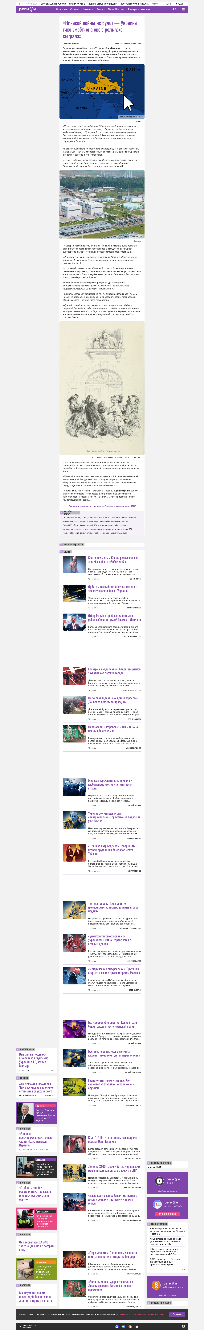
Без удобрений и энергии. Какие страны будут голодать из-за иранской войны (113, 1024)
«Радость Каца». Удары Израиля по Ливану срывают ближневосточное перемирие (110, 1285)
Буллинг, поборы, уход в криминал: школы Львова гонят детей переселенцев (114, 1053)
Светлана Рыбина (71, 44)
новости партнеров (73, 544)
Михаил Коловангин (132, 637)
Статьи (75, 9)
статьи (67, 551)
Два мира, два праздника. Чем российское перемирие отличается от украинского (36, 1087)
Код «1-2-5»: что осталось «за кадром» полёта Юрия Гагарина (112, 1139)
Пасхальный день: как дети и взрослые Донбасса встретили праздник (113, 700)
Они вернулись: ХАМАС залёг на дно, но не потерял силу (36, 1246)
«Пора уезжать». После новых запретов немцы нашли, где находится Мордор (112, 1254)
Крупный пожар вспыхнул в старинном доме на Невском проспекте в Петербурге (44, 1221)
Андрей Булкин (134, 805)
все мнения (49, 1096)
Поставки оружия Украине (134, 4)
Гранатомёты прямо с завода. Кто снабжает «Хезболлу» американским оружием (111, 1084)
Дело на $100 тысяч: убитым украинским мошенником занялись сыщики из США (114, 1168)
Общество (40, 1159)
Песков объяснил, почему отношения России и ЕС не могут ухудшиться (45, 1115)
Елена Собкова (134, 719)
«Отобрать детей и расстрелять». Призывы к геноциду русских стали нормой (35, 1193)
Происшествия (42, 1211)
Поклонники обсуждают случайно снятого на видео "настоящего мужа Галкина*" (100, 517)
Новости (61, 9)
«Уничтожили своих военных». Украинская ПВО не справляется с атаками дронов (109, 940)
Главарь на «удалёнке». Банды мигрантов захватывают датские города (114, 671)
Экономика (41, 1262)
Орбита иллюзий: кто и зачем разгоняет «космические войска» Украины (112, 588)
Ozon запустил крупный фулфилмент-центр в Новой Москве (43, 1271)
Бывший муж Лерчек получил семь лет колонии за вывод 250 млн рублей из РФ (45, 1169)
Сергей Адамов (134, 961)
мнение (24, 1078)
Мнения (88, 9)
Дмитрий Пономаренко (130, 928)
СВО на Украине (77, 4)
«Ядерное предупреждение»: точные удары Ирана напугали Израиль (35, 1139)
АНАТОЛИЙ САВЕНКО (27, 1096)
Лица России (116, 9)
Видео (100, 9)
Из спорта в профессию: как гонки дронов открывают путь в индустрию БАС (97, 529)
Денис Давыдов (134, 608)
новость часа (27, 1049)
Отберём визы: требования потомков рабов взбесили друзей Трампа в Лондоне (114, 617)
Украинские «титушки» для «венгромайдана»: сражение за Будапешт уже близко (114, 817)
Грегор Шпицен (134, 1274)
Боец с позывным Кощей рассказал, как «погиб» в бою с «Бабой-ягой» (113, 559)
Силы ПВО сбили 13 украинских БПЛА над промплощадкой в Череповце (96, 525)
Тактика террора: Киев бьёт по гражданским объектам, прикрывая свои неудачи (113, 907)
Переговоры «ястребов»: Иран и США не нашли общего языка (113, 729)
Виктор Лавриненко (132, 690)
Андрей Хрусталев (133, 1072)
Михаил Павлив (134, 838)
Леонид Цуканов (133, 748)
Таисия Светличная (132, 1188)
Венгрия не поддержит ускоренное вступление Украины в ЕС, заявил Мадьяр (33, 1060)
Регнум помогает (139, 9)
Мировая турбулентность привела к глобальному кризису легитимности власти (110, 784)
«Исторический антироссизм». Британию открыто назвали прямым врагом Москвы (114, 971)
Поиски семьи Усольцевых (102, 4)
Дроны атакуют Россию (53, 4)
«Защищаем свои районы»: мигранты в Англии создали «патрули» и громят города (112, 1199)
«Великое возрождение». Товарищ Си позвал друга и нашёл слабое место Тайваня (111, 849)
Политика (40, 1105)
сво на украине (159, 1224)
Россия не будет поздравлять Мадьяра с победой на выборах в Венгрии (95, 521)
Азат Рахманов (134, 871)
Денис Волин (135, 579)
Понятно (177, 1314)
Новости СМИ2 (154, 1167)
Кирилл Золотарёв (133, 1159)
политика (25, 1128)
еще (183, 1270)
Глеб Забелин (135, 990)
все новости (24, 1070)
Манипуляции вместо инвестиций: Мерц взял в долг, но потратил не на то (35, 1296)
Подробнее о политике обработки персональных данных (142, 1314)
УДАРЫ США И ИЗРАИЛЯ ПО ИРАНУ (33, 1150)
